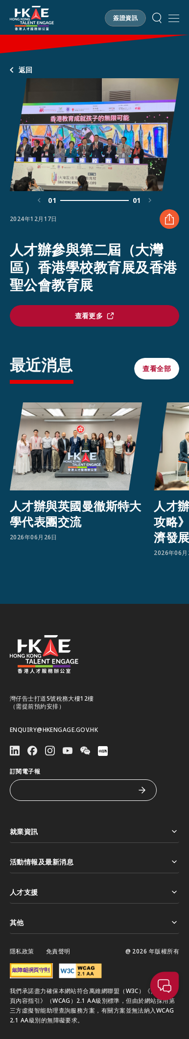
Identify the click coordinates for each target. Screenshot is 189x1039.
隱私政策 (22, 951)
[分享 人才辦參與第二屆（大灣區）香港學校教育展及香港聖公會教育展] (169, 219)
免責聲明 (58, 951)
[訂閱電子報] (76, 790)
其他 (94, 922)
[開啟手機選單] (173, 18)
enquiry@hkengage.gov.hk (54, 730)
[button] (125, 18)
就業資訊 (94, 831)
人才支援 (94, 892)
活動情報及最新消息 (94, 862)
